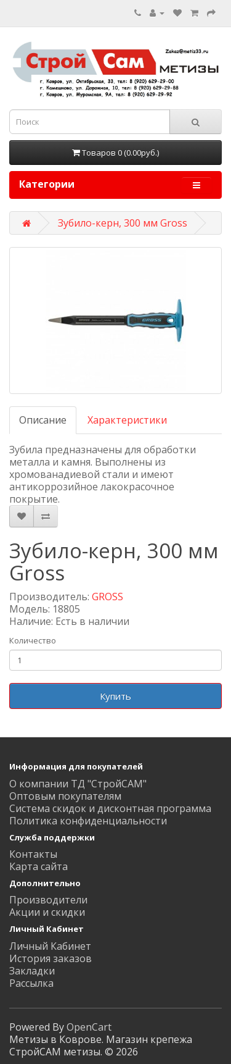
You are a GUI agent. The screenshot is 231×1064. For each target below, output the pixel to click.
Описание (43, 420)
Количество (32, 640)
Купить (115, 696)
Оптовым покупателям (65, 796)
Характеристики (127, 420)
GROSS (107, 596)
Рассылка (31, 983)
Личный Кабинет (50, 946)
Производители (48, 900)
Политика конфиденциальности (88, 820)
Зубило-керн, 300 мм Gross (122, 223)
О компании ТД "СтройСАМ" (78, 783)
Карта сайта (38, 866)
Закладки (32, 971)
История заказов (50, 958)
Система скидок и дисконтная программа (110, 808)
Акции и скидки (47, 912)
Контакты (33, 854)
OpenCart (89, 1027)
